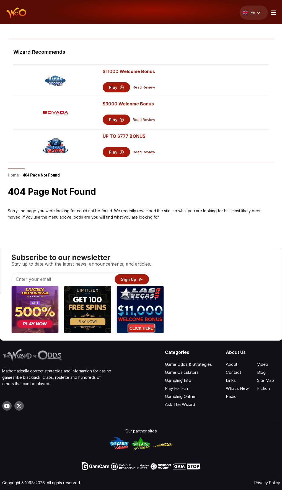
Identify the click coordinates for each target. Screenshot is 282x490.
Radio (231, 396)
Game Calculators (182, 372)
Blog (261, 372)
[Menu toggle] (273, 13)
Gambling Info (178, 380)
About (231, 364)
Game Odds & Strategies (188, 364)
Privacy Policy (267, 482)
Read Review (144, 87)
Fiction (263, 388)
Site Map (265, 380)
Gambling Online (180, 396)
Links (231, 380)
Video (262, 364)
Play (116, 87)
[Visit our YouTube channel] (7, 406)
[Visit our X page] (19, 406)
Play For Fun (176, 388)
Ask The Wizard (180, 404)
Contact (233, 372)
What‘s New (237, 388)
